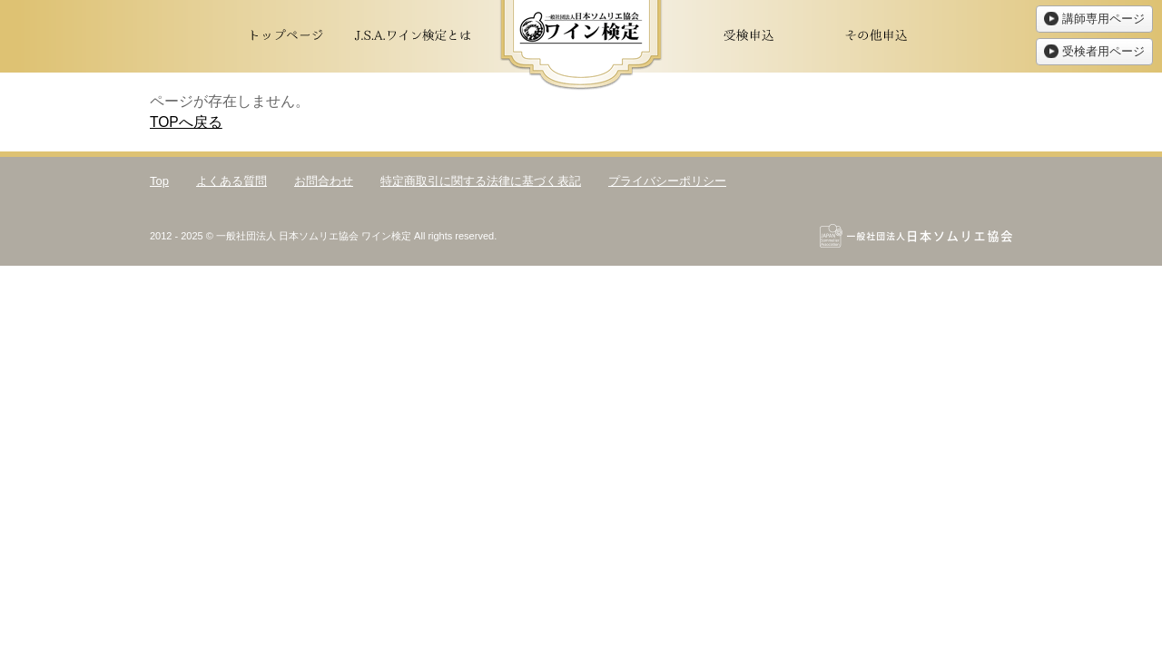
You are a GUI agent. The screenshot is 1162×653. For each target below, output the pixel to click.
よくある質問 (231, 181)
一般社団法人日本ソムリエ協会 (916, 236)
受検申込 (748, 36)
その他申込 (876, 36)
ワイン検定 (581, 45)
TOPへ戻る (186, 122)
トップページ (286, 36)
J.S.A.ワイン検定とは (413, 36)
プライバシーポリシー (667, 181)
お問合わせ (323, 181)
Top (159, 181)
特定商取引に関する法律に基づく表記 (480, 181)
